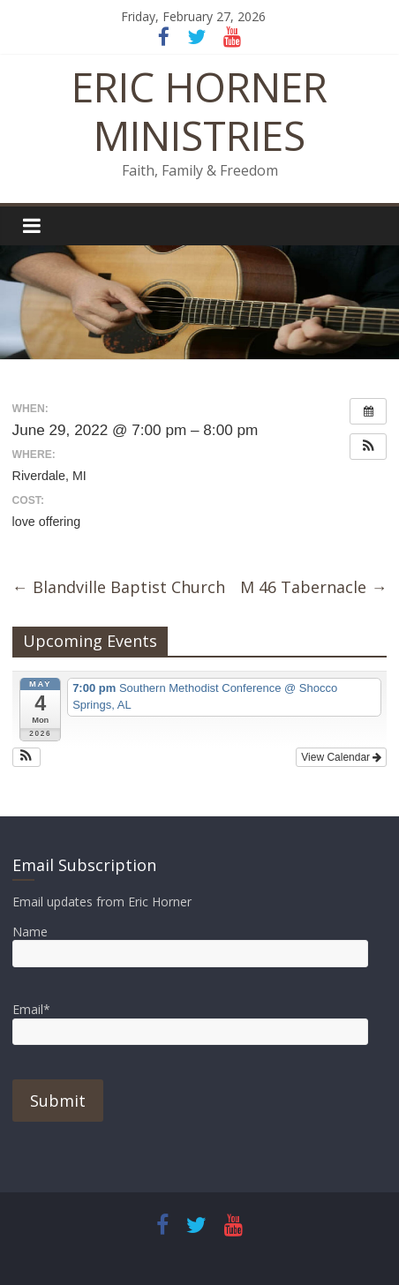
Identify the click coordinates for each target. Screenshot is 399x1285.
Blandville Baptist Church (118, 586)
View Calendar (341, 757)
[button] (368, 446)
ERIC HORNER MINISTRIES (199, 110)
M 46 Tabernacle (313, 586)
